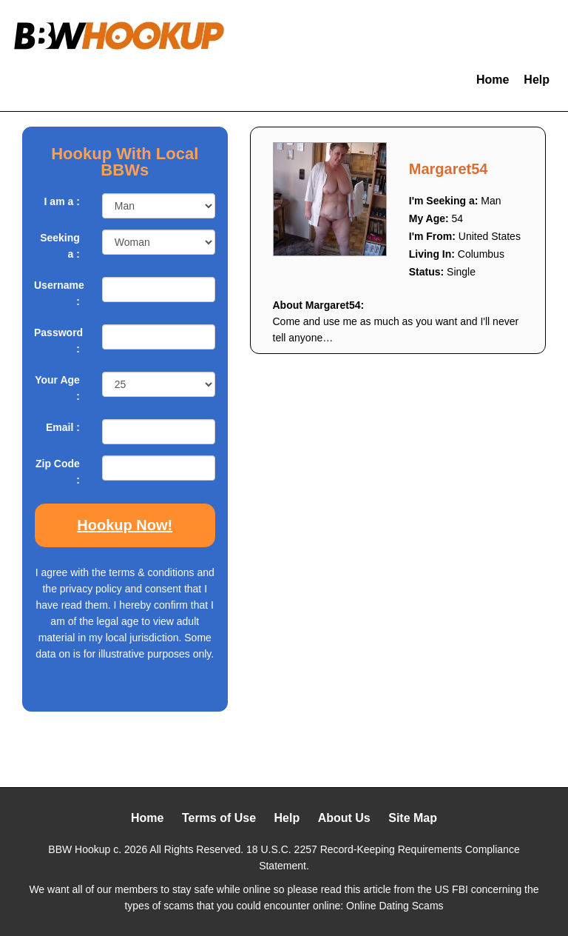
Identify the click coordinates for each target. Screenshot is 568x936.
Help (537, 79)
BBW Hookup (79, 849)
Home (492, 79)
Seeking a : (60, 246)
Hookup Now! (124, 525)
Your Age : (57, 388)
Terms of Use (219, 818)
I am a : (62, 201)
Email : (63, 427)
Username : (57, 293)
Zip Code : (58, 472)
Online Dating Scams (395, 906)
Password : (57, 341)
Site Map (412, 818)
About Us (344, 818)
